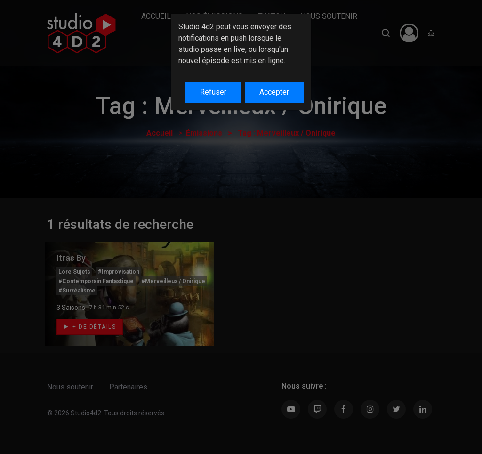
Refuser (213, 92)
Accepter (274, 92)
